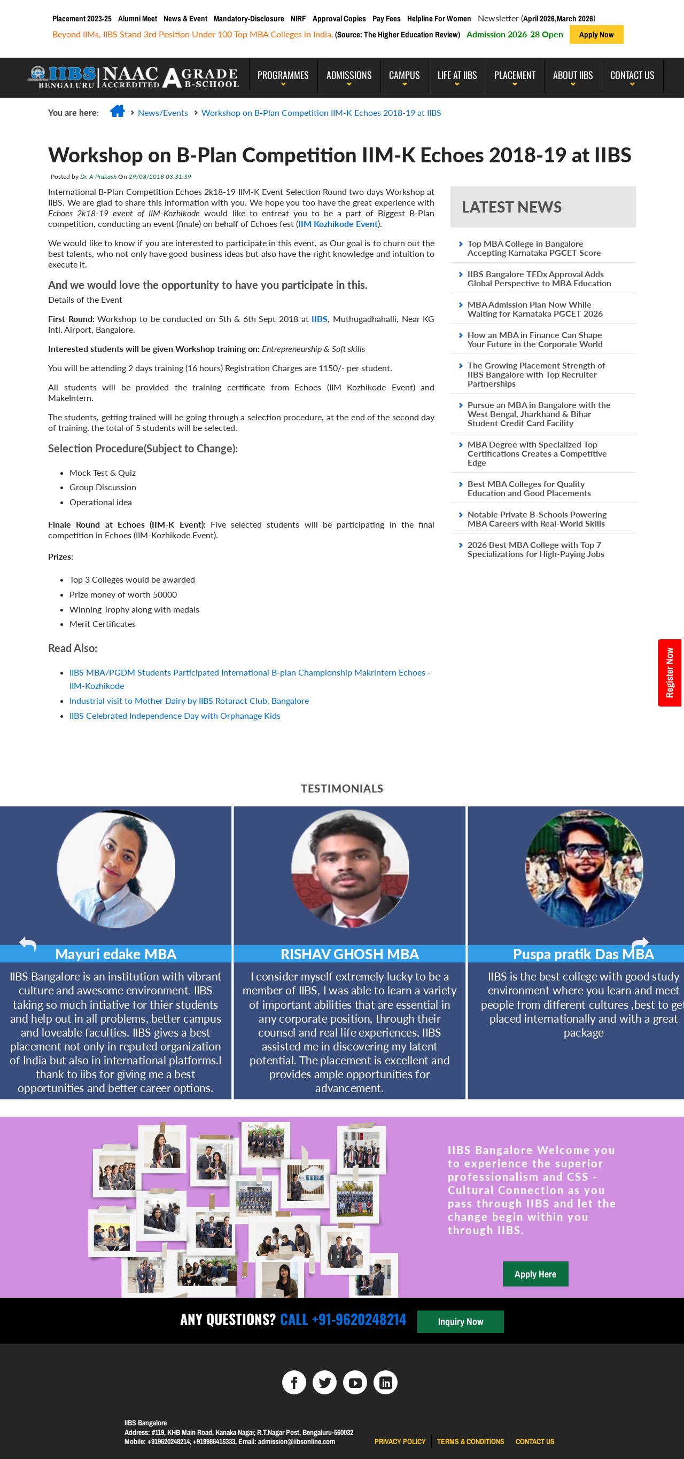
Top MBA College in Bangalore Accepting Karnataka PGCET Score (534, 247)
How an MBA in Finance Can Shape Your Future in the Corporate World (535, 339)
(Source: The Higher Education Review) (396, 34)
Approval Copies (339, 18)
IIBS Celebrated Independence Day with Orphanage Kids (175, 715)
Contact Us (632, 75)
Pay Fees (386, 18)
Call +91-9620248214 (341, 1318)
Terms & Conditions (470, 1441)
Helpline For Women (439, 18)
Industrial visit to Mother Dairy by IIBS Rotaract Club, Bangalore (189, 700)
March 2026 (575, 18)
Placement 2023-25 (82, 18)
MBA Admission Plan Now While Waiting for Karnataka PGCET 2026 (535, 308)
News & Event (185, 18)
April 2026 (539, 18)
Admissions (349, 75)
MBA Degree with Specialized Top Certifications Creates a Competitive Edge (537, 453)
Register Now (669, 673)
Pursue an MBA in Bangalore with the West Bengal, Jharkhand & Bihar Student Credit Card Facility (539, 413)
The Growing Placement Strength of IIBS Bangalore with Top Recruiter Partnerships (536, 374)
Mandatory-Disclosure (249, 18)
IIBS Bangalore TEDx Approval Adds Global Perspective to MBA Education (539, 278)
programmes (283, 75)
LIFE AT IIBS (457, 75)
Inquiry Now (460, 1321)
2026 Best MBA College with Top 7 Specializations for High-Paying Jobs (536, 549)
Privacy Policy (400, 1441)
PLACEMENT (514, 75)
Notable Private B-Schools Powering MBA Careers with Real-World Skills (537, 518)
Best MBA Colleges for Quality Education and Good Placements (529, 488)
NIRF (298, 18)
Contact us (535, 1441)
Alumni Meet (137, 18)
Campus (404, 75)
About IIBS (573, 75)
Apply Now (596, 34)
